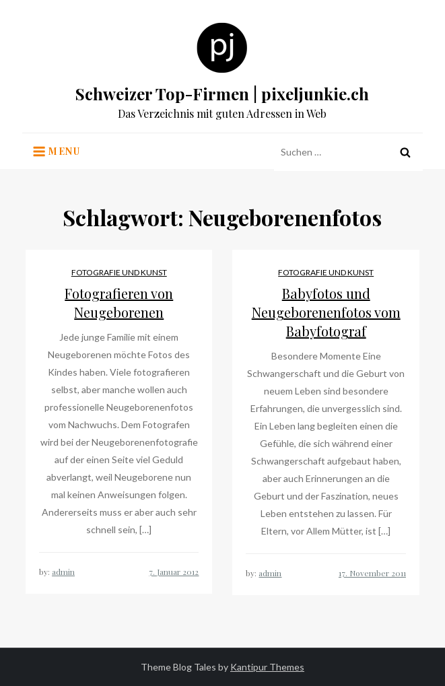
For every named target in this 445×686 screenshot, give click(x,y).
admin (63, 571)
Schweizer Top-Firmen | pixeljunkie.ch (222, 93)
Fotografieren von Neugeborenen (119, 302)
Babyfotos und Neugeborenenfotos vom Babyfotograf (326, 312)
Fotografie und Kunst (119, 272)
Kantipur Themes (267, 667)
